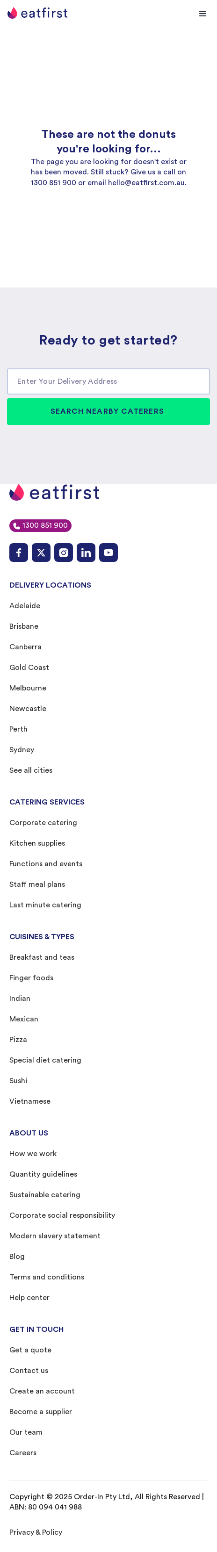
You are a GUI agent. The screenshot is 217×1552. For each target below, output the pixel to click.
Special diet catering (45, 1060)
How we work (33, 1153)
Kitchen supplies (37, 843)
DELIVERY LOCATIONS (50, 585)
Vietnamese (30, 1101)
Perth (18, 729)
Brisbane (23, 626)
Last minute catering (45, 905)
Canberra (25, 647)
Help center (29, 1297)
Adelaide (24, 606)
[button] (203, 14)
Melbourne (27, 688)
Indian (19, 998)
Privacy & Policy (35, 1532)
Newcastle (27, 708)
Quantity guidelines (43, 1174)
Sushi (18, 1081)
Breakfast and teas (41, 957)
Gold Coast (29, 667)
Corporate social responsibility (62, 1215)
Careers (22, 1453)
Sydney (21, 750)
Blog (17, 1256)
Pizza (18, 1039)
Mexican (23, 1019)
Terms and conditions (46, 1277)
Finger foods (31, 978)
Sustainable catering (44, 1195)
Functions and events (45, 864)
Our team (26, 1432)
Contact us (28, 1370)
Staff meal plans (37, 884)
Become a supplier (40, 1411)
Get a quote (30, 1350)
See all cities (30, 770)
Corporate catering (43, 822)
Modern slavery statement (55, 1236)
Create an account (42, 1391)
